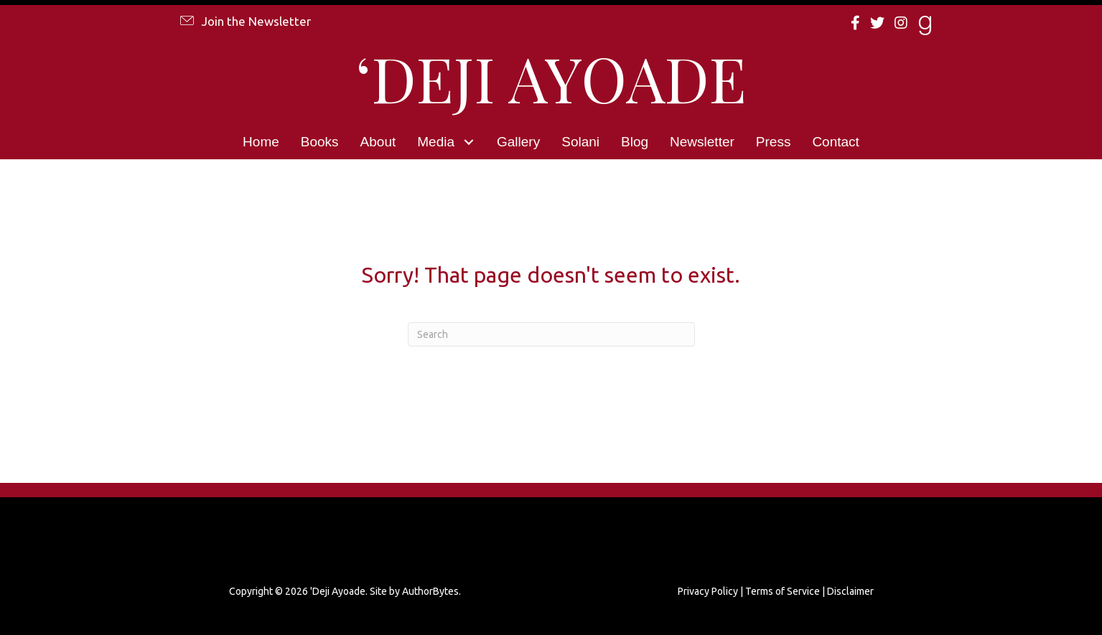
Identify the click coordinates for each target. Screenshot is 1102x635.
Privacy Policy (708, 591)
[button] (244, 20)
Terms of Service (782, 591)
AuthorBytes (430, 591)
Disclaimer (850, 591)
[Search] (551, 334)
